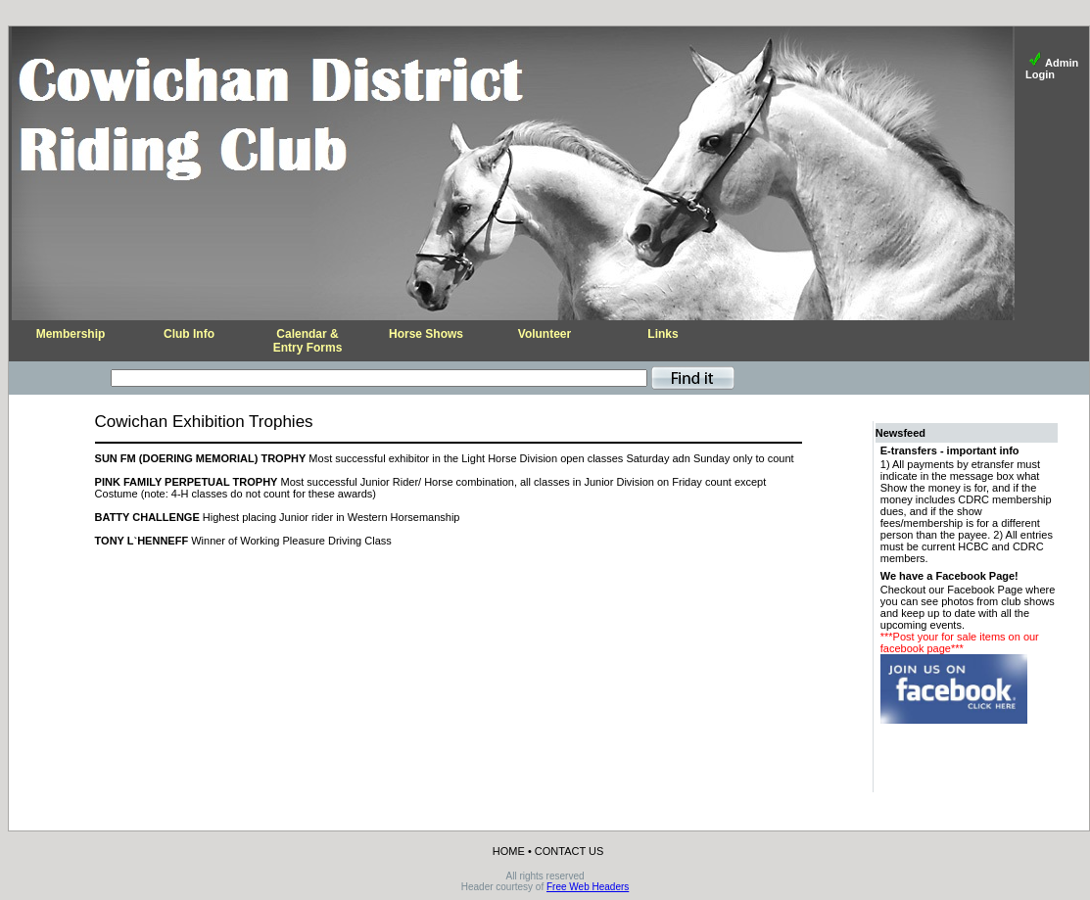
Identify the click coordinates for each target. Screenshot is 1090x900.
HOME (509, 851)
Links (662, 334)
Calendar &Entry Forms (308, 341)
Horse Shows (426, 334)
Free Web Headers (587, 886)
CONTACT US (569, 851)
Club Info (189, 334)
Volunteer (544, 334)
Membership (71, 334)
